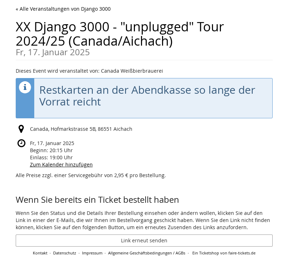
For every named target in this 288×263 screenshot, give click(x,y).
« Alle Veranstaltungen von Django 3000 (63, 8)
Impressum (92, 253)
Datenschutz (64, 253)
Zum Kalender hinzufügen (61, 164)
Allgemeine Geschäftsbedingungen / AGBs (146, 253)
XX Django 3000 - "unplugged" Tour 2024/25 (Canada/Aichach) (144, 37)
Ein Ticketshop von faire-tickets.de (224, 253)
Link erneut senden (144, 240)
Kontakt (40, 253)
